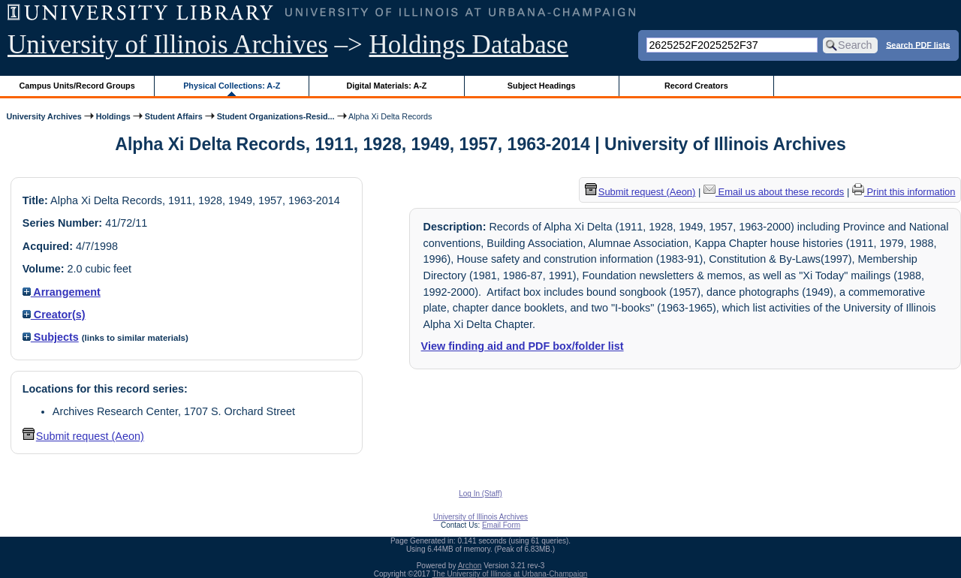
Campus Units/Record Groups (77, 85)
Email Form (501, 525)
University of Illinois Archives (168, 44)
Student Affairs (174, 116)
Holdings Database (468, 44)
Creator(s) (54, 315)
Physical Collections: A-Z (231, 85)
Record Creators (696, 85)
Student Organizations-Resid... (276, 116)
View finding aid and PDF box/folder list (522, 346)
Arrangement (62, 292)
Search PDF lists (918, 44)
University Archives (43, 116)
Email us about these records (773, 191)
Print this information (904, 191)
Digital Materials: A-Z (386, 85)
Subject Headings (542, 85)
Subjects (51, 337)
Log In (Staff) (480, 493)
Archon (470, 565)
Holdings (113, 116)
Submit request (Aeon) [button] (83, 436)
